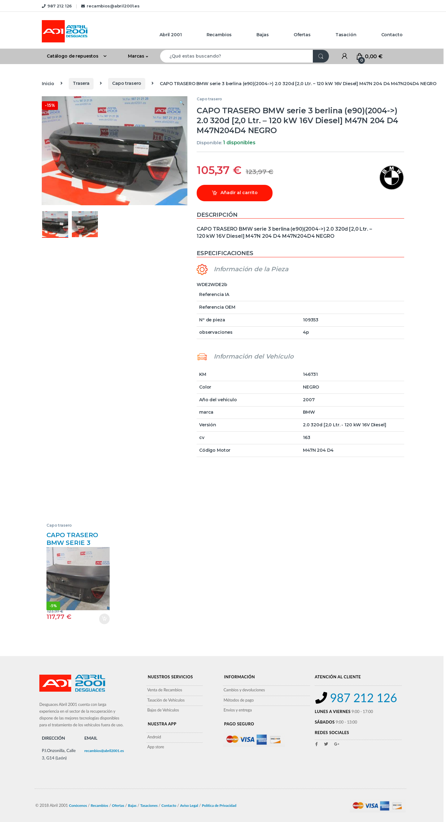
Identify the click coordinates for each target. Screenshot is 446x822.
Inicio (48, 83)
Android (154, 736)
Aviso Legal (189, 805)
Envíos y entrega (238, 709)
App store (155, 746)
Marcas (136, 56)
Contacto (392, 34)
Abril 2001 (171, 34)
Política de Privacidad (219, 805)
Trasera (81, 83)
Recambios (219, 34)
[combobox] (236, 56)
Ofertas (302, 34)
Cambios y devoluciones (244, 689)
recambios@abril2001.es (110, 5)
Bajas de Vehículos (163, 709)
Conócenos (78, 805)
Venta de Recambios (164, 689)
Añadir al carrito (239, 192)
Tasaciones (149, 805)
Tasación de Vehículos (166, 700)
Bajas (262, 34)
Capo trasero (126, 83)
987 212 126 (57, 5)
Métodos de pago (239, 700)
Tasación (345, 34)
